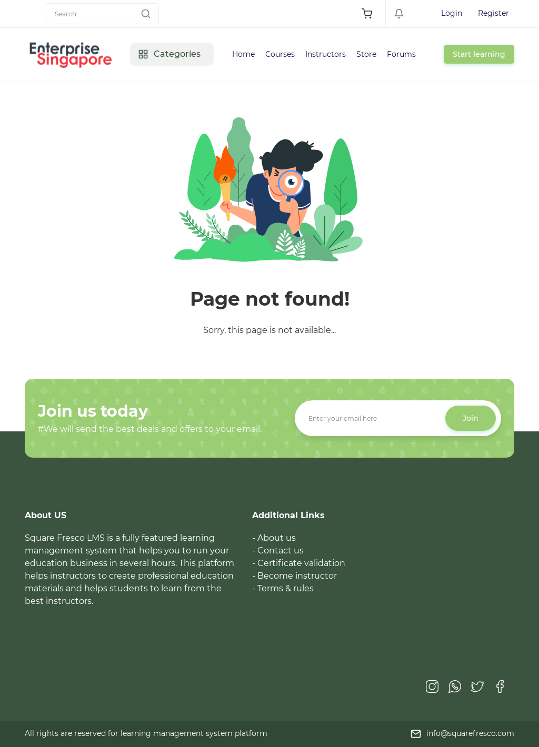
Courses (280, 54)
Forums (401, 54)
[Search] (102, 13)
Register (493, 13)
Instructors (325, 54)
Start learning (479, 54)
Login (451, 13)
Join (470, 418)
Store (366, 54)
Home (243, 54)
